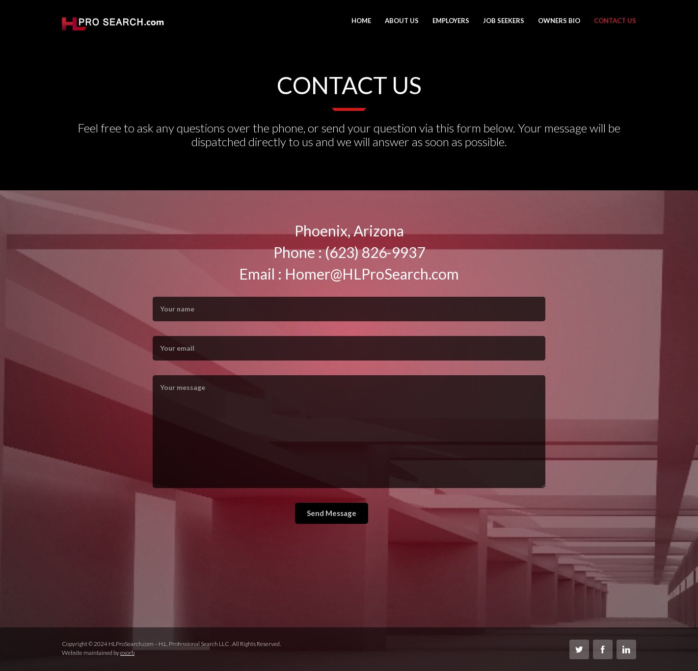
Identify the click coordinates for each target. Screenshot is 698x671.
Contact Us (615, 21)
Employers (450, 21)
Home (361, 21)
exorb (127, 652)
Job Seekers (503, 21)
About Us (402, 21)
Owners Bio (559, 21)
